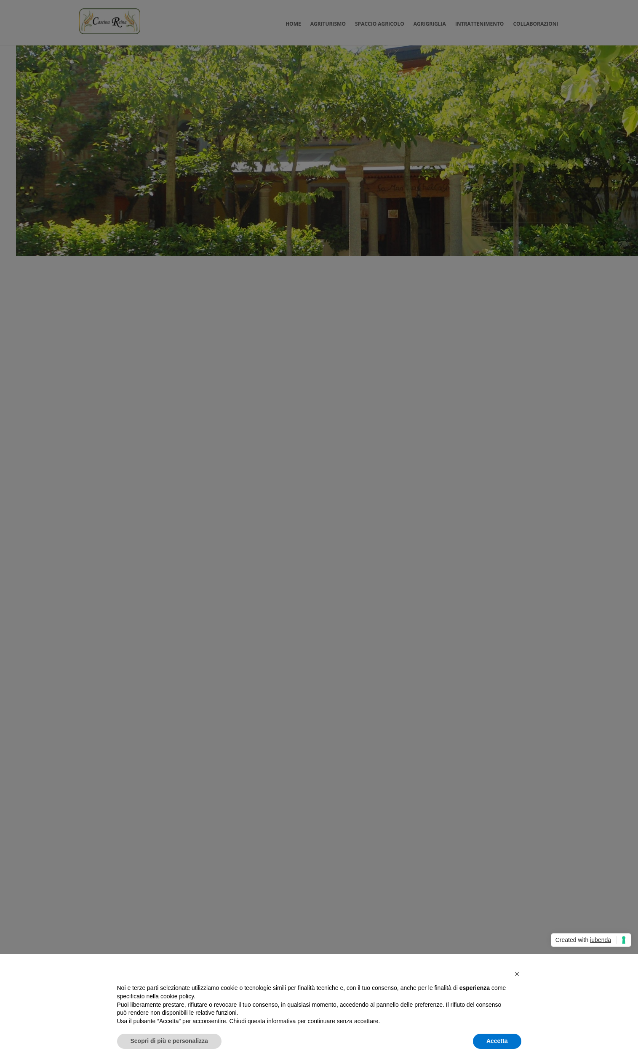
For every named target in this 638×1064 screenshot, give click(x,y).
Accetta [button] (497, 1040)
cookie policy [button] (177, 996)
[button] (517, 974)
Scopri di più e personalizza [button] (169, 1040)
